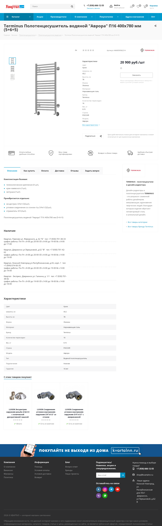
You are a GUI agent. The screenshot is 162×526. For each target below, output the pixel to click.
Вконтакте (98, 489)
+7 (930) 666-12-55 (95, 5)
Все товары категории (137, 222)
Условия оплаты (42, 470)
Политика (8, 477)
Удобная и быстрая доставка (145, 153)
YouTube (117, 489)
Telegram (111, 489)
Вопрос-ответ (71, 466)
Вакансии (8, 470)
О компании (9, 466)
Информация (42, 462)
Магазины (8, 473)
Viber (98, 495)
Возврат (38, 477)
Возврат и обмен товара (107, 153)
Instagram (104, 489)
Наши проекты (72, 473)
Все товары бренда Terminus (140, 226)
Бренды (69, 470)
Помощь (38, 466)
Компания (9, 462)
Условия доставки (43, 473)
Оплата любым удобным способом (27, 153)
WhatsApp (104, 495)
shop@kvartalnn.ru (145, 474)
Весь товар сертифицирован (65, 153)
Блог (67, 462)
